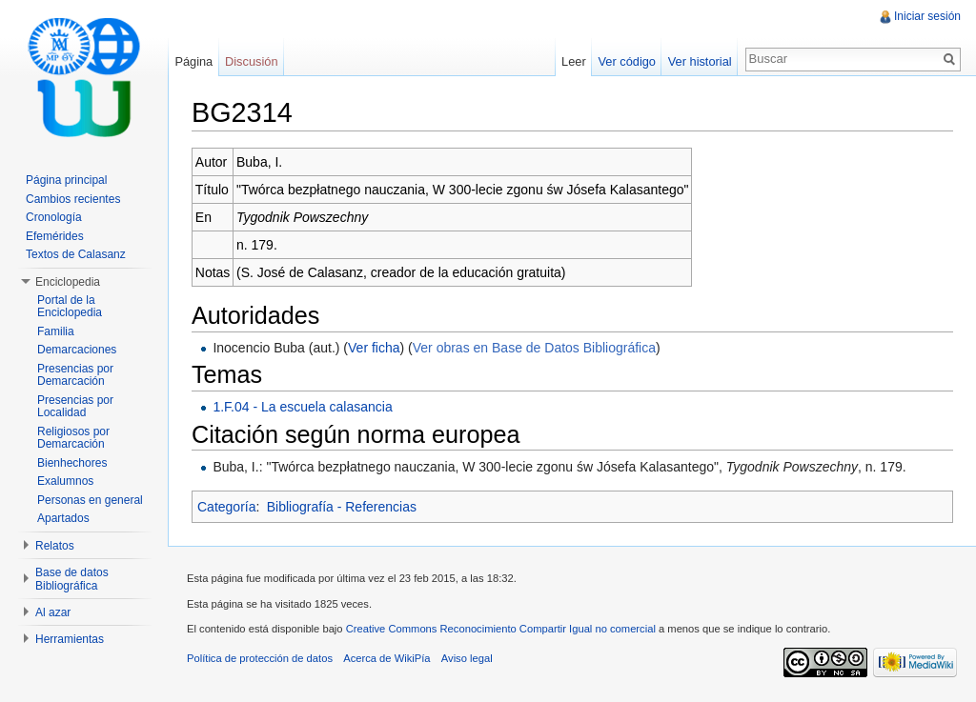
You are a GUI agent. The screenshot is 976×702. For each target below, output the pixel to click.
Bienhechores (72, 463)
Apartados (63, 518)
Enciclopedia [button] (67, 282)
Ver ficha (373, 347)
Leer (573, 61)
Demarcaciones (76, 349)
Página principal (66, 180)
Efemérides (55, 236)
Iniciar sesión (927, 16)
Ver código (626, 61)
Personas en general (90, 500)
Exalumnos (65, 481)
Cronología (54, 217)
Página (193, 61)
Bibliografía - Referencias (342, 506)
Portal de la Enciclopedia (69, 306)
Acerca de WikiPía (386, 658)
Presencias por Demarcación (75, 375)
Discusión (251, 61)
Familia (55, 331)
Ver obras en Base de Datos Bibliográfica (534, 347)
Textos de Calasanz (76, 254)
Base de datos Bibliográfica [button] (72, 579)
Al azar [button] (53, 612)
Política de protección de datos (260, 658)
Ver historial (700, 61)
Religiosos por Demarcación (73, 438)
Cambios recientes (73, 199)
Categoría (226, 506)
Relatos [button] (54, 545)
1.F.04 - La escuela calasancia (302, 406)
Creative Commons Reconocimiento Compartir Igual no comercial (501, 628)
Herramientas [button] (69, 639)
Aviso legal (467, 658)
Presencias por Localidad (75, 406)
